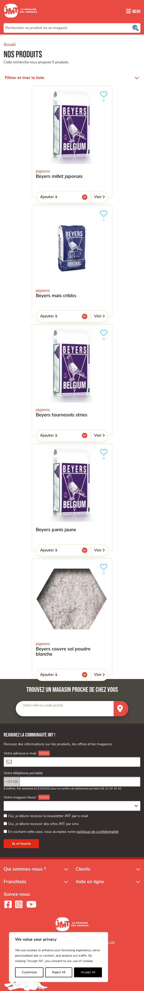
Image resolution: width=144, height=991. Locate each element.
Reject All (58, 972)
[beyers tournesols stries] (72, 380)
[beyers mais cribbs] (72, 261)
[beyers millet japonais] (72, 142)
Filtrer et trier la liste (24, 78)
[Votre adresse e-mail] (72, 762)
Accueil (10, 44)
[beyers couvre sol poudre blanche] (72, 616)
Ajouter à (58, 198)
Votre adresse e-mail (20, 753)
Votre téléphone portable (23, 773)
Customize (29, 972)
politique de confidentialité (97, 832)
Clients (83, 868)
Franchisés (15, 881)
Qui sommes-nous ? (25, 868)
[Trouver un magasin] (121, 708)
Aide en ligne (90, 881)
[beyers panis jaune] (72, 497)
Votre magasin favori (20, 797)
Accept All (88, 972)
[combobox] (72, 27)
